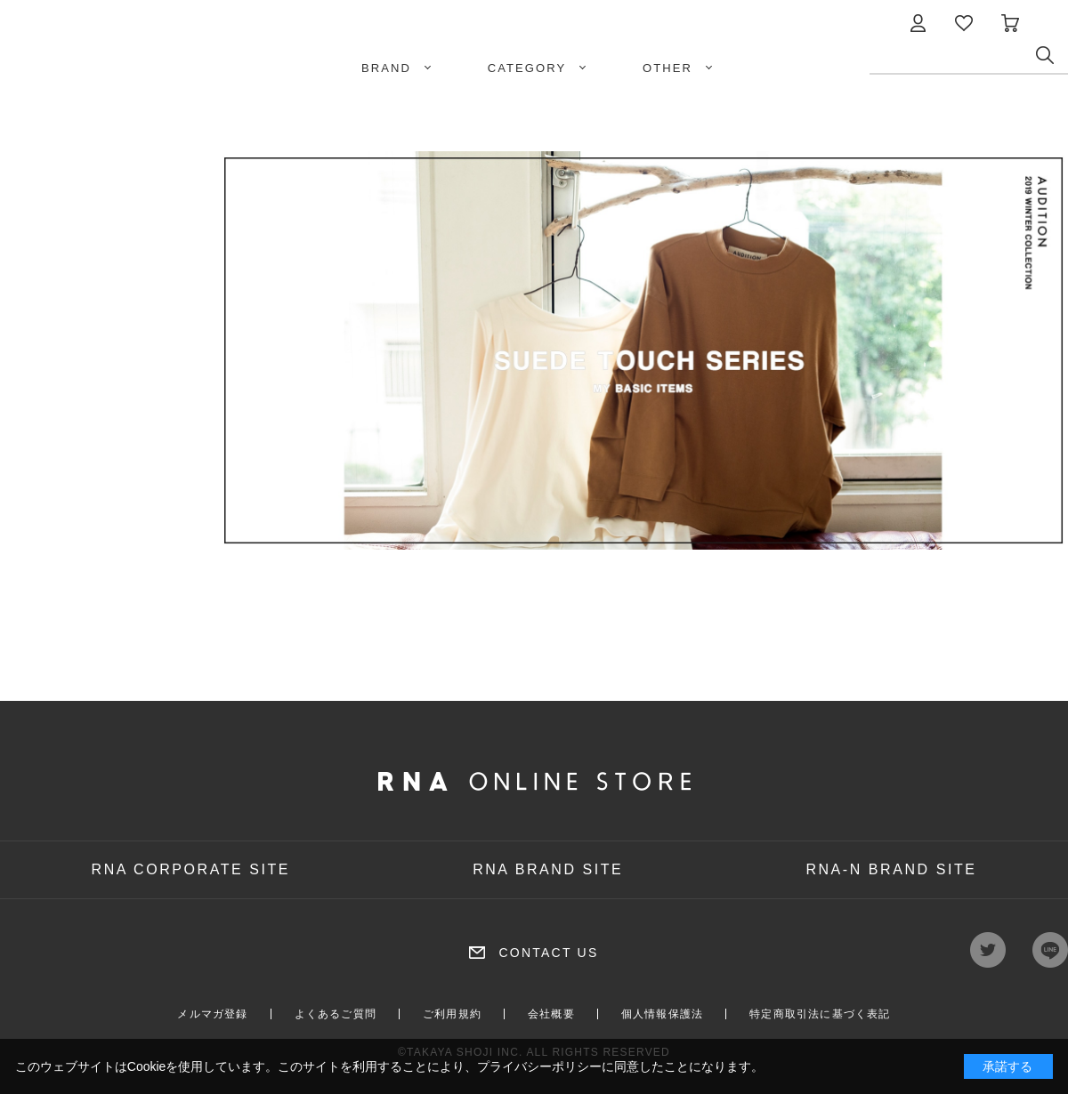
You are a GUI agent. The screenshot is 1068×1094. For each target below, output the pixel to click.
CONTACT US (548, 952)
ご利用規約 (452, 1014)
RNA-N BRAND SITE (890, 869)
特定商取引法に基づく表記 (819, 1014)
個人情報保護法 (662, 1014)
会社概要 (551, 1014)
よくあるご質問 (335, 1014)
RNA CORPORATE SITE (191, 869)
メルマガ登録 (212, 1014)
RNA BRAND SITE (548, 869)
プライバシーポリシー (539, 1066)
